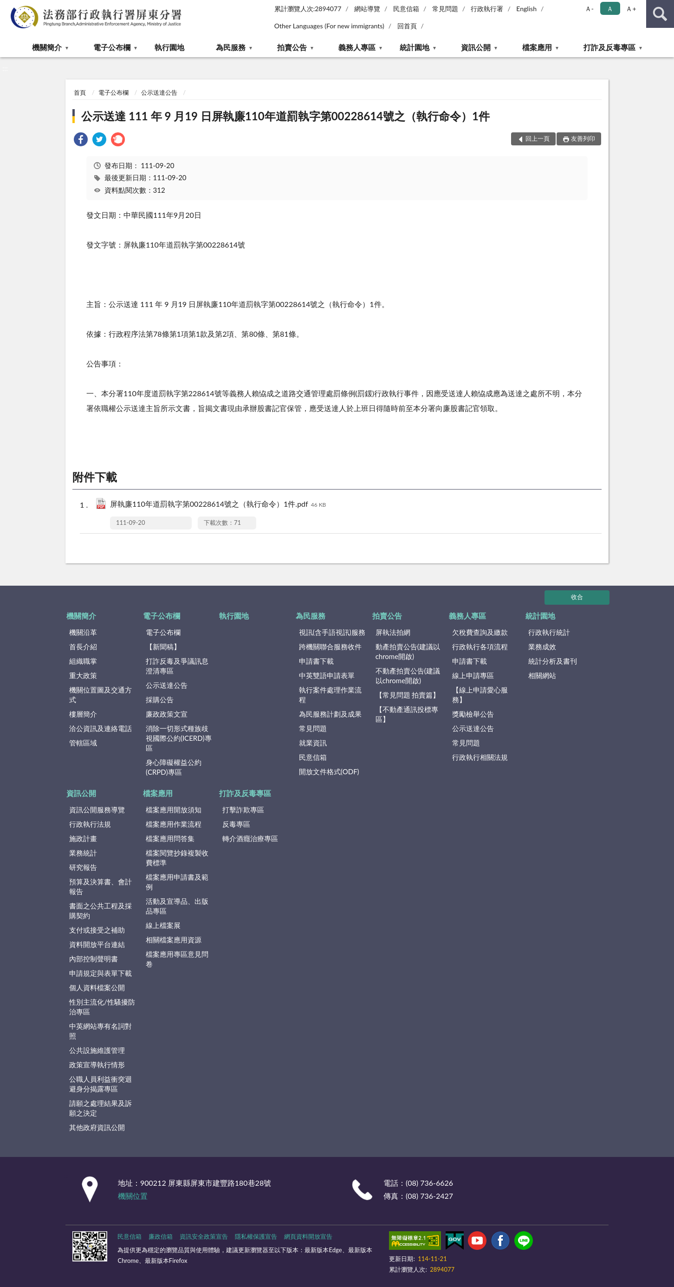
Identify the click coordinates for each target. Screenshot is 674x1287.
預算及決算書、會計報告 (100, 886)
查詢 (660, 14)
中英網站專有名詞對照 (100, 1031)
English (526, 9)
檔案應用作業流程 (173, 824)
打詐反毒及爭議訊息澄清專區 (177, 666)
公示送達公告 (159, 92)
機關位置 (133, 1195)
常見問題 (445, 9)
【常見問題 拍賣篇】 (408, 695)
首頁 (80, 92)
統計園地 (414, 47)
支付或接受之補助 (97, 930)
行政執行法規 (90, 824)
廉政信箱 (161, 1236)
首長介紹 (83, 646)
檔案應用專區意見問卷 (177, 959)
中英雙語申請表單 (327, 675)
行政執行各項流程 (480, 646)
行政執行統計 (549, 632)
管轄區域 (83, 742)
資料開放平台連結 (97, 944)
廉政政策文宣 (167, 714)
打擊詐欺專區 (243, 809)
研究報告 (83, 867)
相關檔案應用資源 (173, 939)
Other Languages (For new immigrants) (329, 26)
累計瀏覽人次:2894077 (308, 9)
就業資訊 (313, 742)
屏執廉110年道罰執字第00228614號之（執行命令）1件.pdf (218, 504)
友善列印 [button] (583, 138)
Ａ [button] (610, 9)
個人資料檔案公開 (97, 987)
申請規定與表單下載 (100, 973)
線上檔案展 (163, 925)
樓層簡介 (83, 714)
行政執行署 (487, 9)
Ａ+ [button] (631, 9)
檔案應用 (537, 47)
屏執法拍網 (393, 632)
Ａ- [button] (589, 9)
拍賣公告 (292, 47)
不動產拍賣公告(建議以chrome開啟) (408, 675)
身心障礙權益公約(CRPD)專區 (173, 767)
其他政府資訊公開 (97, 1127)
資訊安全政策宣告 (204, 1236)
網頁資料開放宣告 (308, 1236)
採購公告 (160, 699)
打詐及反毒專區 (609, 47)
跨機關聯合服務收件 (330, 646)
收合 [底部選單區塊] (577, 597)
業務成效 (542, 646)
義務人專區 (357, 47)
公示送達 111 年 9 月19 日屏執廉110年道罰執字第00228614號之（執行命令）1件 (285, 116)
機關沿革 (83, 632)
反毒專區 (236, 824)
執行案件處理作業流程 (330, 695)
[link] (81, 140)
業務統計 (83, 853)
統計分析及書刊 (552, 661)
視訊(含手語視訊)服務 (332, 632)
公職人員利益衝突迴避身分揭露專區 (100, 1084)
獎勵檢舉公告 (473, 714)
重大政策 (83, 675)
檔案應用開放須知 (173, 809)
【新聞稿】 (163, 646)
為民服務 (231, 47)
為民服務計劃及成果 (330, 714)
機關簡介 (47, 47)
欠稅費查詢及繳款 (480, 632)
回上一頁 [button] (537, 138)
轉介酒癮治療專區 (250, 838)
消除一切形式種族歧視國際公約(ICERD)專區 (179, 738)
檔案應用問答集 (170, 838)
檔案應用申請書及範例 (177, 882)
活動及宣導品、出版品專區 (177, 906)
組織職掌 (83, 661)
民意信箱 (406, 9)
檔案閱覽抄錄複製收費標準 (177, 858)
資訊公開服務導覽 (97, 809)
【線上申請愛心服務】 (480, 695)
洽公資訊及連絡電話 (100, 728)
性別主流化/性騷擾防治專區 (102, 1007)
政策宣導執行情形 (97, 1064)
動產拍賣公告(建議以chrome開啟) (408, 651)
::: (9, 8)
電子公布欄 (111, 47)
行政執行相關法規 (480, 757)
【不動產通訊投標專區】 (407, 714)
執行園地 (169, 47)
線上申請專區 (473, 675)
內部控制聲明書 (93, 958)
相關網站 (542, 675)
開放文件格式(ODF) (329, 771)
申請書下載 (316, 661)
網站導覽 (367, 9)
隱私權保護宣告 (256, 1236)
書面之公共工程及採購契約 (100, 911)
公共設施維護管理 (97, 1050)
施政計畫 (83, 838)
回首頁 (407, 26)
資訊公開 (476, 47)
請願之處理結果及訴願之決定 (100, 1108)
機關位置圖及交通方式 (100, 695)
